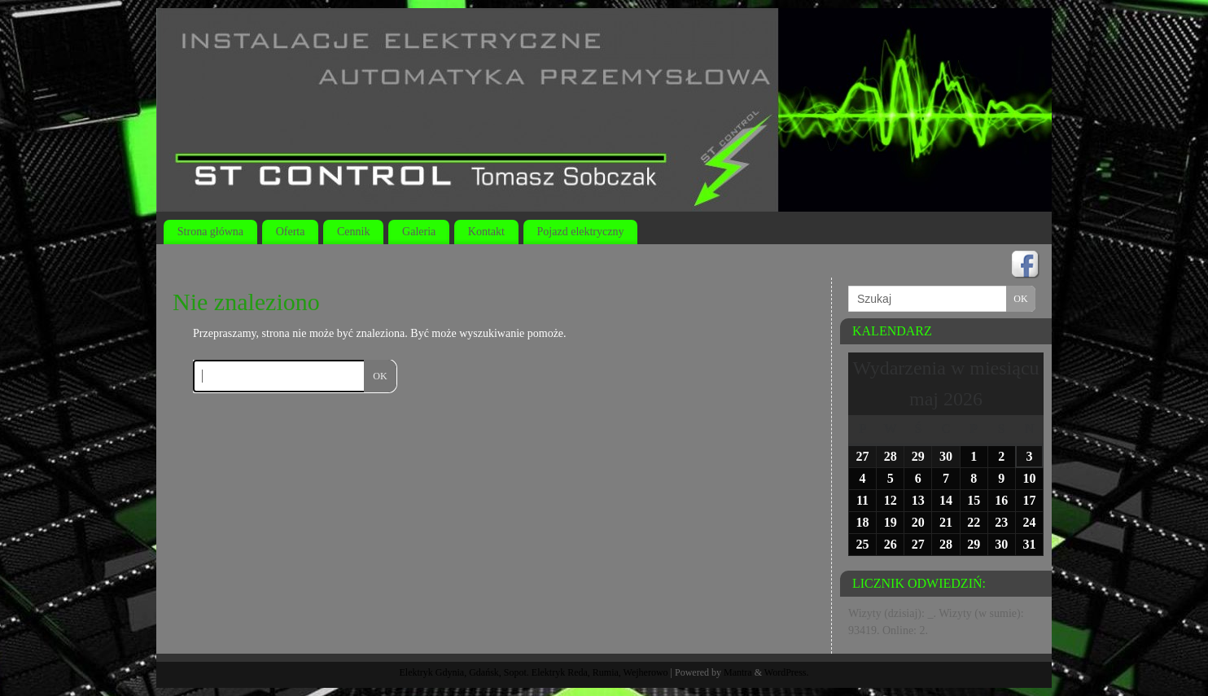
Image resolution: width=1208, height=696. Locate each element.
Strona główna (210, 231)
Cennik (353, 231)
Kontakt (486, 231)
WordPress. (786, 672)
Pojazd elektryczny (580, 231)
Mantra (738, 672)
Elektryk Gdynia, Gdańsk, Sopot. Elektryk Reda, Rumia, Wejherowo (534, 672)
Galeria (418, 231)
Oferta (290, 231)
